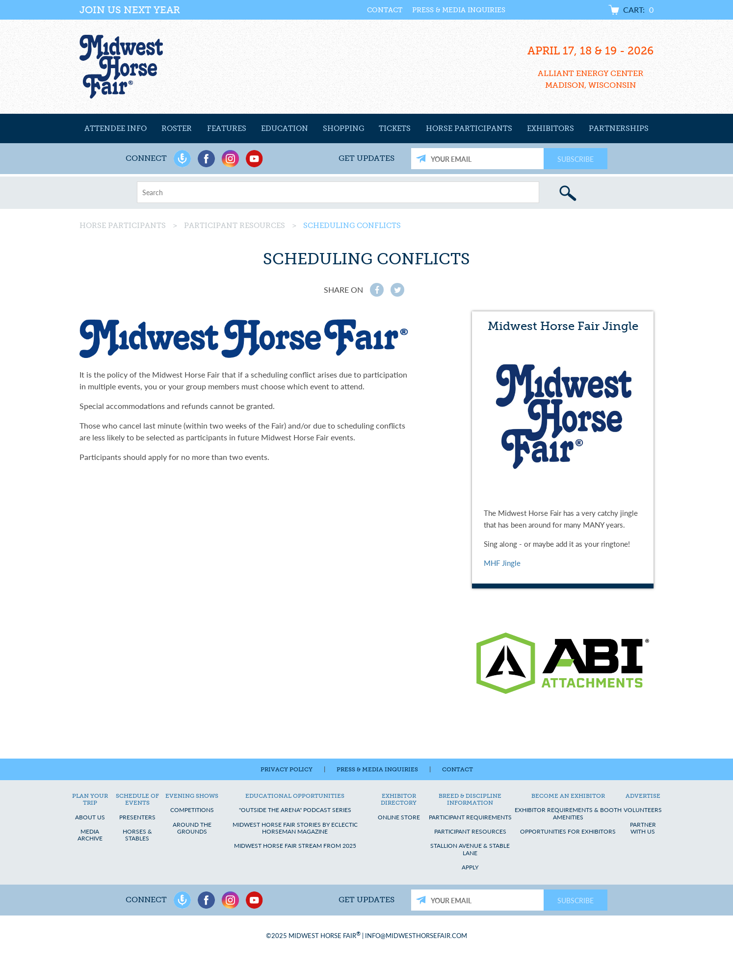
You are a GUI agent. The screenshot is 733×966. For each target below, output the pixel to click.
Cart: (638, 9)
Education (284, 128)
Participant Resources (234, 225)
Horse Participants (469, 128)
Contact (384, 10)
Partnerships (619, 128)
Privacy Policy (287, 769)
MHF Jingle (502, 563)
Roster (176, 128)
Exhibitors (550, 128)
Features (226, 128)
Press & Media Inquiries (458, 10)
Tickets (395, 128)
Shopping (343, 128)
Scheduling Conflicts (352, 225)
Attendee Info (115, 128)
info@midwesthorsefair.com (416, 935)
